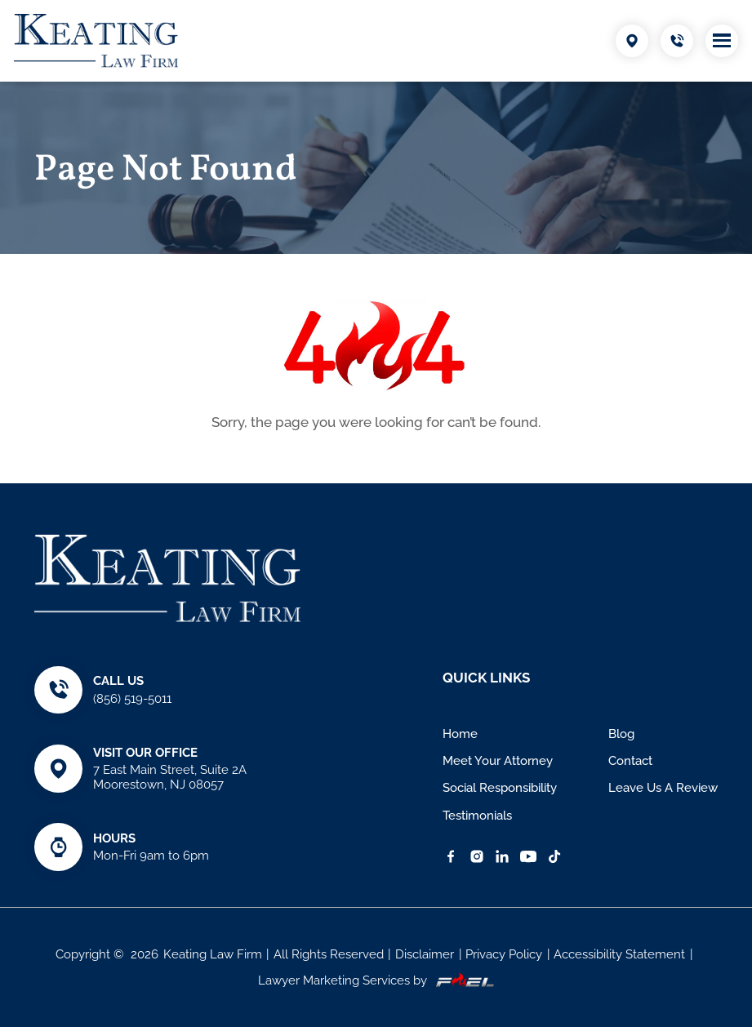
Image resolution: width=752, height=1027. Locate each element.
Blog (621, 734)
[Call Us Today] (677, 40)
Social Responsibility (500, 787)
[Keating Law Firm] (96, 41)
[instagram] (477, 856)
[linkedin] (502, 856)
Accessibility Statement (619, 954)
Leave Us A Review (663, 787)
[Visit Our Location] (632, 40)
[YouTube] (528, 856)
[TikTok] (554, 856)
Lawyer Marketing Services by (375, 980)
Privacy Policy (503, 954)
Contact (630, 761)
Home (460, 734)
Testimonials (477, 815)
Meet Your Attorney (498, 761)
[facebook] (451, 856)
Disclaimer (424, 954)
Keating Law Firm (212, 954)
